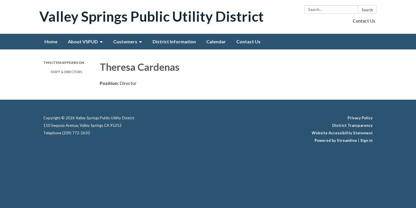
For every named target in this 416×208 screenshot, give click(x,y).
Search (367, 10)
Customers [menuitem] (125, 41)
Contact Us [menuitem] (248, 41)
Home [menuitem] (50, 41)
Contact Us (364, 20)
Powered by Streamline (336, 140)
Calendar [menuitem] (216, 41)
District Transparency (352, 125)
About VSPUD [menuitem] (83, 41)
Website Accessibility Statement (342, 133)
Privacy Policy (360, 118)
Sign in (366, 140)
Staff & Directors (66, 72)
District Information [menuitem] (174, 41)
